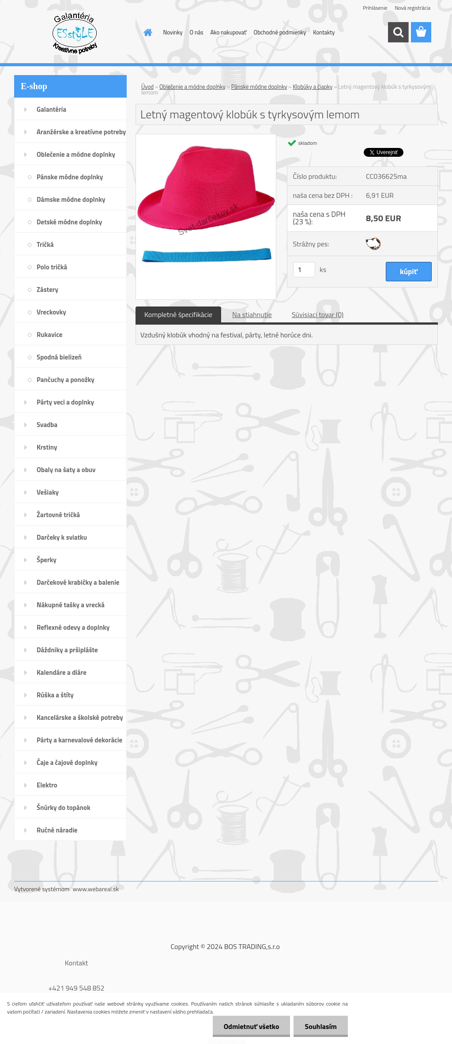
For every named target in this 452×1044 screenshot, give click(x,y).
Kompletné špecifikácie (178, 314)
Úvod (147, 86)
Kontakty (324, 32)
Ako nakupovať (229, 32)
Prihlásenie (375, 8)
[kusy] (304, 269)
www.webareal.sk (96, 888)
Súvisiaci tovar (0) (317, 314)
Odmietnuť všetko (251, 1026)
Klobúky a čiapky (312, 86)
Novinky (173, 32)
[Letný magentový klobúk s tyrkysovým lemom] (206, 137)
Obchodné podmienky (280, 32)
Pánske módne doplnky (259, 86)
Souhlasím (321, 1026)
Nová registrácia (412, 8)
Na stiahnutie (252, 314)
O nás (196, 32)
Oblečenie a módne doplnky (192, 86)
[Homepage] (146, 32)
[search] (398, 32)
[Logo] (75, 33)
